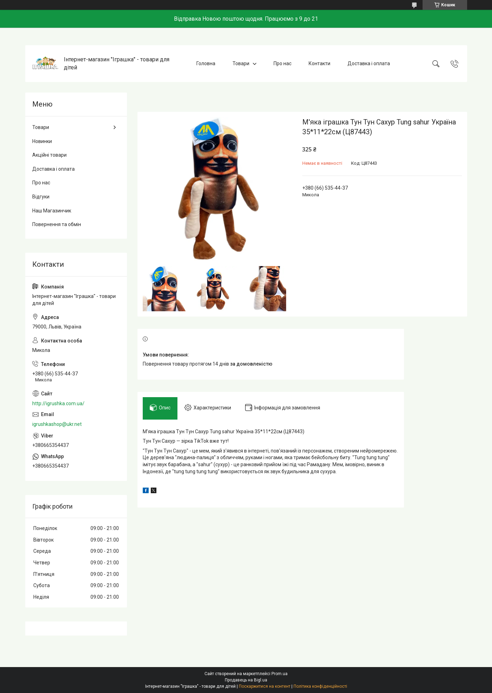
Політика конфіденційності (320, 686)
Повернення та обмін (56, 224)
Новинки (42, 141)
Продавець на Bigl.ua (246, 680)
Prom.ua (279, 673)
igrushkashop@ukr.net (57, 424)
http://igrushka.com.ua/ (58, 403)
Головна (205, 63)
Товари (240, 63)
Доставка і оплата (369, 63)
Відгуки (40, 196)
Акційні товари (49, 155)
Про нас (282, 63)
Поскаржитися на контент (264, 686)
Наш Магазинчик (51, 210)
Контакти (319, 63)
